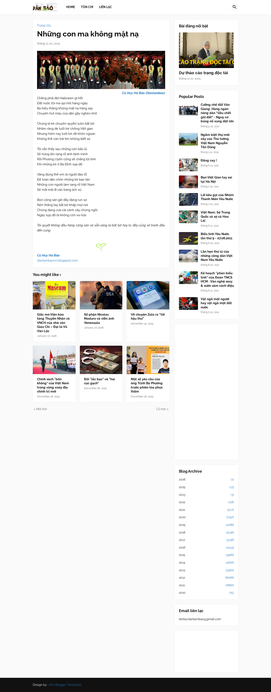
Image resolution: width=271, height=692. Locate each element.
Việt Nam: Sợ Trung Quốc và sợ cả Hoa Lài (215, 216)
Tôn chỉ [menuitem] (87, 7)
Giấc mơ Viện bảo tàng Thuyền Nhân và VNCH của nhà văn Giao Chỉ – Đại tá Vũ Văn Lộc (53, 323)
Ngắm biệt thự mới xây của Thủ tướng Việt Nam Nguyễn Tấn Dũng (215, 141)
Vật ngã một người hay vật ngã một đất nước (216, 303)
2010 (206, 593)
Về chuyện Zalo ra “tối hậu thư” (148, 317)
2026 (206, 480)
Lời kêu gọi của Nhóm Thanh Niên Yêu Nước (217, 197)
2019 (206, 525)
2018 (206, 532)
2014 (206, 563)
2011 (206, 585)
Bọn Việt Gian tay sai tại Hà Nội (216, 179)
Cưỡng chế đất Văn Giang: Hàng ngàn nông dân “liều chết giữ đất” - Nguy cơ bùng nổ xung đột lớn (217, 113)
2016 (206, 548)
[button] (234, 7)
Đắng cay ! (209, 160)
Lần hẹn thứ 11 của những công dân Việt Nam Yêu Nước (216, 256)
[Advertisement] (206, 391)
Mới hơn (41, 409)
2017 (206, 540)
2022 (206, 502)
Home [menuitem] (70, 7)
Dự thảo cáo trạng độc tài (203, 72)
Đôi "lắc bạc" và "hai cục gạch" (99, 381)
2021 (206, 510)
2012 (206, 578)
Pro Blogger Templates (66, 684)
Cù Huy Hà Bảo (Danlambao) (143, 93)
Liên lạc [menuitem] (105, 7)
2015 (206, 555)
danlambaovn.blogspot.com (57, 260)
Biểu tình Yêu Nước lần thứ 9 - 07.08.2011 (216, 236)
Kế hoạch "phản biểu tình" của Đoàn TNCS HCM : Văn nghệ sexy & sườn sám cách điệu (217, 279)
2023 (206, 495)
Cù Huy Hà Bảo (48, 255)
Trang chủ (44, 25)
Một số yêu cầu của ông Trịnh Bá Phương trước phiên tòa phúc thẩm (147, 385)
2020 (206, 517)
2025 (206, 487)
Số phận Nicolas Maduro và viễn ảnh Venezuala (99, 319)
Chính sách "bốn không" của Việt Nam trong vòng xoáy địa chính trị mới (53, 385)
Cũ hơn (161, 409)
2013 (206, 570)
